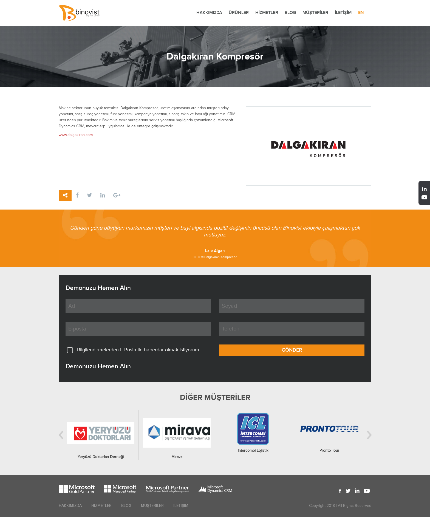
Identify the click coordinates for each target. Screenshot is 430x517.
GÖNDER (292, 350)
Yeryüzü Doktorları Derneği (101, 457)
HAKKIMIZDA (209, 12)
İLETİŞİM (343, 12)
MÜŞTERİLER (315, 12)
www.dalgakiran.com (76, 135)
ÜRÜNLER (239, 12)
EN (361, 12)
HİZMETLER (266, 12)
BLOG (290, 12)
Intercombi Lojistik (253, 450)
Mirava (176, 457)
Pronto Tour (329, 450)
